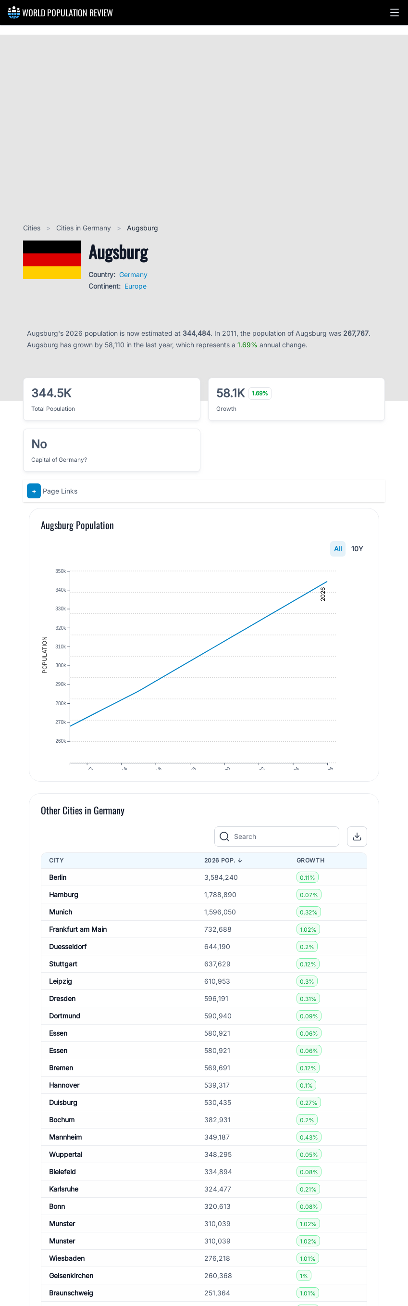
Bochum (61, 1141)
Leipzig (60, 1003)
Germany (133, 274)
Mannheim (65, 1158)
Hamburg (63, 916)
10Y (357, 549)
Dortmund (64, 1037)
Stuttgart (63, 985)
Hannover (64, 1107)
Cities (32, 228)
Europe (135, 286)
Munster (62, 1245)
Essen (58, 1055)
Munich (60, 933)
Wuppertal (65, 1176)
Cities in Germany (84, 228)
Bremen (61, 1089)
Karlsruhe (63, 1210)
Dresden (62, 1020)
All (338, 549)
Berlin (57, 899)
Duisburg (63, 1124)
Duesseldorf (68, 968)
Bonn (57, 1228)
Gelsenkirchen (71, 1297)
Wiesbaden (67, 1280)
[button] (394, 12)
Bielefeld (62, 1193)
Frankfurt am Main (78, 951)
